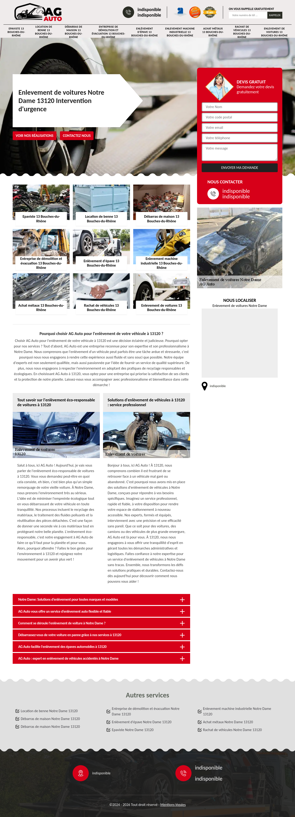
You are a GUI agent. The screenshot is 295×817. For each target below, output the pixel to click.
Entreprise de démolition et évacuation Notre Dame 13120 (145, 711)
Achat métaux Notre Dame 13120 (228, 722)
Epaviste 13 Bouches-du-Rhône (16, 32)
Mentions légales (173, 804)
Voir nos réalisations (34, 135)
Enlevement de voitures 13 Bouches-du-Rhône (274, 32)
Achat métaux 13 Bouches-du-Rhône (213, 32)
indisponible (149, 9)
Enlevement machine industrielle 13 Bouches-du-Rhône (180, 32)
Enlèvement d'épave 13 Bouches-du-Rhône (144, 32)
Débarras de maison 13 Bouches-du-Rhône (73, 32)
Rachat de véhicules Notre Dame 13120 (232, 730)
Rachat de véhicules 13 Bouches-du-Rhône (242, 32)
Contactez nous (77, 135)
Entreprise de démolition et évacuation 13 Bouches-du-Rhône (108, 32)
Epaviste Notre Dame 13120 (132, 730)
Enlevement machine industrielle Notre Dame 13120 (237, 711)
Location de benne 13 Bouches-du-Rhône (44, 32)
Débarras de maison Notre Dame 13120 (50, 719)
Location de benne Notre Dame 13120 (49, 711)
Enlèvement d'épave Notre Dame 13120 (141, 722)
